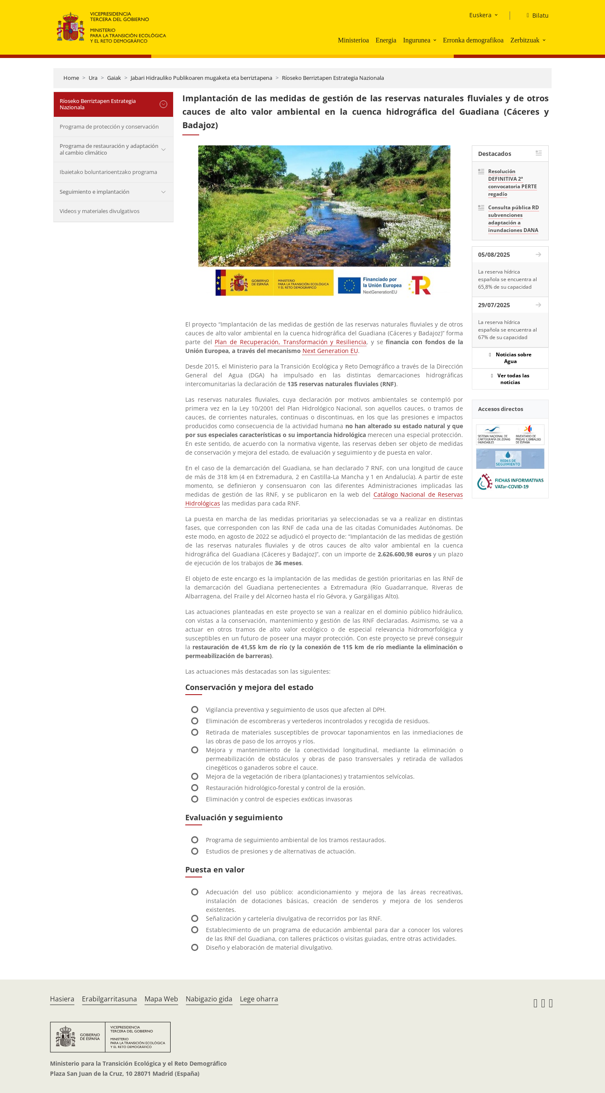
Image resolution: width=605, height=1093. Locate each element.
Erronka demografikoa (473, 40)
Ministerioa (353, 40)
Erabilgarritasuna (109, 998)
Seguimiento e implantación (94, 191)
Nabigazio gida (209, 998)
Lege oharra (259, 998)
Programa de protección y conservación (109, 126)
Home (71, 78)
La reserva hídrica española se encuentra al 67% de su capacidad (507, 330)
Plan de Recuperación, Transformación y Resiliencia (290, 342)
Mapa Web (161, 998)
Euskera (480, 15)
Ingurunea (416, 40)
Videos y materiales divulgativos (99, 211)
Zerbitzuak (524, 40)
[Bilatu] (534, 15)
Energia (386, 40)
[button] (435, 40)
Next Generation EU (330, 351)
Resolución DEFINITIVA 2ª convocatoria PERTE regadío (512, 183)
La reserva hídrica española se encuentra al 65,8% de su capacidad (507, 279)
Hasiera (62, 998)
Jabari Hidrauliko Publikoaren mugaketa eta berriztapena (201, 78)
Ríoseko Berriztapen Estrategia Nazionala (333, 78)
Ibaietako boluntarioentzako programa (108, 172)
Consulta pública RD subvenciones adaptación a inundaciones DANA (513, 219)
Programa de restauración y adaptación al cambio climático (109, 149)
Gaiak (114, 78)
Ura (93, 78)
